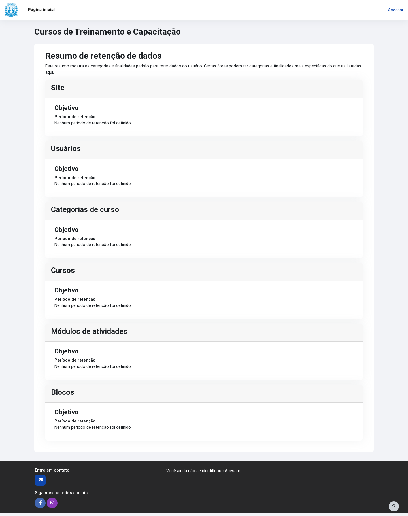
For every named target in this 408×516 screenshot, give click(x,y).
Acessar (395, 9)
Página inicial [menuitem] (41, 9)
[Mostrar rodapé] (394, 506)
